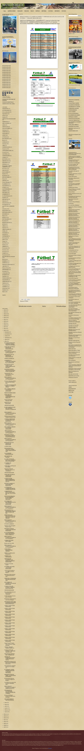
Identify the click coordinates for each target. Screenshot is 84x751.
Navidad (4, 220)
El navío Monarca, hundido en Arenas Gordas (74, 190)
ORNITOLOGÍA (5, 229)
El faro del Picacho (73, 176)
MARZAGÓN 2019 (6, 77)
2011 (5, 719)
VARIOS (4, 290)
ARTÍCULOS (5, 126)
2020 (5, 321)
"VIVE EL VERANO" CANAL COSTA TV (9, 648)
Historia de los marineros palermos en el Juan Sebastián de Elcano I (74, 210)
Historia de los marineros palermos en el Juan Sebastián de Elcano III (74, 218)
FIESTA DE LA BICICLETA (7, 403)
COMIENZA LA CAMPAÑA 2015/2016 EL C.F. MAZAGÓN (9, 361)
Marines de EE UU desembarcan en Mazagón (74, 321)
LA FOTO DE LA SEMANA (8, 206)
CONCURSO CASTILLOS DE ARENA (10, 466)
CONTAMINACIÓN (6, 150)
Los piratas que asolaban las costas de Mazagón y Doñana (75, 294)
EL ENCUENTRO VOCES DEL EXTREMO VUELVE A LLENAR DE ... (10, 409)
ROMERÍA (4, 261)
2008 (5, 725)
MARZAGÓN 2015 (6, 84)
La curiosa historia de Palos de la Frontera (75, 259)
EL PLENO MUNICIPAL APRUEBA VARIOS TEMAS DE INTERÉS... (9, 343)
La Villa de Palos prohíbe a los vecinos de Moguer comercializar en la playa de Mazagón (75, 284)
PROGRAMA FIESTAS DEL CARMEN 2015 (9, 654)
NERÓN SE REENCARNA (10, 392)
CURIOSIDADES (6, 155)
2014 (5, 714)
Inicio (5, 11)
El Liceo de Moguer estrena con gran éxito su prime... (9, 696)
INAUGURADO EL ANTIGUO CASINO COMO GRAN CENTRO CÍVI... (10, 450)
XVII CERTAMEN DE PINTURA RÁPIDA (9, 700)
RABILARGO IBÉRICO (73, 124)
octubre (6, 335)
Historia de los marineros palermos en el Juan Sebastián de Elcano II (74, 214)
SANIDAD (4, 262)
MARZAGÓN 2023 (6, 70)
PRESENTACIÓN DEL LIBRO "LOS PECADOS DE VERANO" (10, 675)
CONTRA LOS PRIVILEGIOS (8, 556)
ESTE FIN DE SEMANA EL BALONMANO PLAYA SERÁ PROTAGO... (9, 498)
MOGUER (26, 11)
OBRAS (4, 225)
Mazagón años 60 (72, 323)
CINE (3, 145)
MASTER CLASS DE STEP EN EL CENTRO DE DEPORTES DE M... (9, 435)
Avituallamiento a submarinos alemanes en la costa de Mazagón (75, 153)
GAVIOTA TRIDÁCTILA (74, 120)
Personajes (4, 237)
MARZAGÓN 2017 (6, 80)
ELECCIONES (5, 172)
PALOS (32, 11)
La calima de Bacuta (73, 251)
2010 (5, 721)
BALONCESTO (5, 138)
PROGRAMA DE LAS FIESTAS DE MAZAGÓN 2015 (9, 355)
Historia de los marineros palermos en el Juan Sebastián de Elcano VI (74, 229)
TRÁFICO (4, 283)
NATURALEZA (5, 219)
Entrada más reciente (25, 306)
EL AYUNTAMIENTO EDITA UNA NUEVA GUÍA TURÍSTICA (9, 533)
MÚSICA (4, 217)
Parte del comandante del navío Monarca (74, 355)
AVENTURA (5, 131)
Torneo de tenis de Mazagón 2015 (8, 400)
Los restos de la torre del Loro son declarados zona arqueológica (75, 305)
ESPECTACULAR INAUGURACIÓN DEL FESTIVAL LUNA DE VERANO (9, 517)
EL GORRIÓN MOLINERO (74, 115)
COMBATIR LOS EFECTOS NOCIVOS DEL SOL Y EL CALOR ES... (9, 493)
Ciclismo (4, 143)
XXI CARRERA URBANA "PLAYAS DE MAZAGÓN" (9, 428)
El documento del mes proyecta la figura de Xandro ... (9, 679)
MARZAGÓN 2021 (6, 74)
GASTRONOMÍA (6, 189)
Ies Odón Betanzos (6, 195)
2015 (5, 330)
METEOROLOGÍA (6, 212)
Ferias (3, 178)
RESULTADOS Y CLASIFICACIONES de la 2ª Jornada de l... (10, 537)
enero (6, 711)
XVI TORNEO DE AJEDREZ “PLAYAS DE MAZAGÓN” (10, 583)
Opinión (4, 227)
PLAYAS (4, 242)
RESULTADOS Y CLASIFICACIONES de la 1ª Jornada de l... (10, 546)
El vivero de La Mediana (74, 205)
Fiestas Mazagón (6, 182)
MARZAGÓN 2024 (6, 68)
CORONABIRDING (73, 110)
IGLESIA (4, 197)
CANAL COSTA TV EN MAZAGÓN (9, 606)
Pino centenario (72, 360)
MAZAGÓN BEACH (12, 5)
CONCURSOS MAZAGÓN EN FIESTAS (8, 550)
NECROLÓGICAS (6, 222)
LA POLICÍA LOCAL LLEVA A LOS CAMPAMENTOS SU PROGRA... (9, 366)
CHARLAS (4, 142)
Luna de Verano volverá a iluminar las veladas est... (10, 666)
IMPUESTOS (5, 199)
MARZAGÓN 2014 (6, 86)
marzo (6, 708)
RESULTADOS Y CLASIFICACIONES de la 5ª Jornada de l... (10, 439)
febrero (6, 709)
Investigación (5, 204)
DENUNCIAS (5, 160)
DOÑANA (38, 11)
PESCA (4, 239)
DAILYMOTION (72, 388)
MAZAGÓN (19, 11)
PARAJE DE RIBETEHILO (8, 102)
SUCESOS (64, 11)
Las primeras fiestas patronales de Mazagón (74, 288)
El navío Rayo (72, 191)
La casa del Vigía (72, 253)
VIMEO (70, 387)
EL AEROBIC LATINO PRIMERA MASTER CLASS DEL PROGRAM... (9, 671)
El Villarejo (71, 203)
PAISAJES (4, 232)
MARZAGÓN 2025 (6, 67)
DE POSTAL (5, 159)
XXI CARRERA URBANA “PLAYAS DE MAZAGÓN (9, 390)
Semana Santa (5, 267)
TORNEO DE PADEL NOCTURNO (8, 541)
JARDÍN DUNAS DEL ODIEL (8, 103)
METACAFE (71, 390)
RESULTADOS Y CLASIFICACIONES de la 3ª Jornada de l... (10, 521)
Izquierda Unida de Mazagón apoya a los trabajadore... (9, 469)
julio (6, 341)
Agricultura (5, 113)
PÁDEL (4, 231)
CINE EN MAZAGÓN (9, 405)
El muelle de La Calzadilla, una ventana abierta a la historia (74, 184)
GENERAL (4, 190)
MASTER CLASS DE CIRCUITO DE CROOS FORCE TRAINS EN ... (9, 370)
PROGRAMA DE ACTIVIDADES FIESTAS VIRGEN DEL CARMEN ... (9, 692)
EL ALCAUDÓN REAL (74, 113)
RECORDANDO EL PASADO (8, 256)
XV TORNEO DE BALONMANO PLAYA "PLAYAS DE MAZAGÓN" (10, 503)
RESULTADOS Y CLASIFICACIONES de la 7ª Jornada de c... (10, 424)
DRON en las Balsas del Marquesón (9, 554)
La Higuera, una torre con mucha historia (74, 267)
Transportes (5, 284)
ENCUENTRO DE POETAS (8, 457)
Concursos (4, 148)
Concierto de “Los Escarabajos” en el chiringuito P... (9, 374)
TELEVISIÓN (5, 279)
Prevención (4, 248)
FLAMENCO (5, 184)
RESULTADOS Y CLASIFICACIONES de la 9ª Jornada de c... (10, 378)
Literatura (4, 208)
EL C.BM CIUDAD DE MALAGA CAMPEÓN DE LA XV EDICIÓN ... (9, 460)
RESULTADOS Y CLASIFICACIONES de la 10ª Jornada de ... (10, 351)
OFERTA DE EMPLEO (9, 358)
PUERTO (4, 253)
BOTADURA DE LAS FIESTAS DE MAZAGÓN (9, 443)
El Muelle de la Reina (73, 187)
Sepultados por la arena (74, 375)
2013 (5, 715)
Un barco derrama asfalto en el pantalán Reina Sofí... (10, 382)
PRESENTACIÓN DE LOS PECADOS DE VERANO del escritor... (10, 662)
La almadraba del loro (73, 250)
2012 (5, 717)
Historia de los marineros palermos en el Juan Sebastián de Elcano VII (74, 233)
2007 (5, 727)
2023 (5, 315)
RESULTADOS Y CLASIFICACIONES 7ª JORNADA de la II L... (10, 687)
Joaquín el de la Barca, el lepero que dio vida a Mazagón (74, 243)
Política (4, 244)
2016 (5, 328)
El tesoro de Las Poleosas (74, 201)
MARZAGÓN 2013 (6, 87)
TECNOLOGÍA (5, 278)
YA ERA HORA (7, 446)
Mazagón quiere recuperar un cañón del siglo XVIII (75, 336)
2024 (5, 313)
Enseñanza (4, 175)
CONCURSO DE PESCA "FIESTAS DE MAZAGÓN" (9, 475)
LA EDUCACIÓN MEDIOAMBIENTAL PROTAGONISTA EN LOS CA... (9, 480)
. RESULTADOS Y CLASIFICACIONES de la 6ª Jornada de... (10, 431)
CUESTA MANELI (6, 97)
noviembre (7, 333)
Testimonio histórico (73, 377)
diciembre (7, 332)
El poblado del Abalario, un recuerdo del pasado (75, 197)
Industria (4, 201)
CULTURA (50, 11)
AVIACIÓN (4, 133)
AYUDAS (4, 136)
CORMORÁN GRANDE (74, 108)
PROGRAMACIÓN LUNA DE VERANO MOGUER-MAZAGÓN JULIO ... (10, 602)
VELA (3, 291)
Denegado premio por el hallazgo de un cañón (74, 161)
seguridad (4, 266)
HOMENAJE (5, 194)
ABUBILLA (71, 101)
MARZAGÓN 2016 (6, 82)
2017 (5, 326)
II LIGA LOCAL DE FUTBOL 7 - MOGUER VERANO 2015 (9, 651)
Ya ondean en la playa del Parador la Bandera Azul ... (10, 683)
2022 (5, 317)
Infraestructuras (5, 202)
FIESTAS (4, 180)
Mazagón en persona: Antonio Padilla (73, 327)
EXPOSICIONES (6, 177)
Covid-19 (4, 152)
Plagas (3, 241)
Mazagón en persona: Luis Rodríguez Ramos (74, 330)
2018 (5, 325)
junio (6, 702)
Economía (4, 168)
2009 (5, 723)
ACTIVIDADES (5, 110)
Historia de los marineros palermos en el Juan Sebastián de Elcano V (74, 225)
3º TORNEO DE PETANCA (7, 464)
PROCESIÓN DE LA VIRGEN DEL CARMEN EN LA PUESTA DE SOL (10, 512)
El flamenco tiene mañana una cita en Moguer (10, 599)
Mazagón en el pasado (73, 325)
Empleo (4, 173)
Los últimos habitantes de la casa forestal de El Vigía (75, 318)
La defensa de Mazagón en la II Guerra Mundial (75, 264)
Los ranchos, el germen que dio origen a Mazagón (74, 303)
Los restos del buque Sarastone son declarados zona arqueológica (74, 309)
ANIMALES (5, 121)
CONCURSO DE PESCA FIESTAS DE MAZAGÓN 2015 (9, 347)
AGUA (3, 115)
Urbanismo (4, 288)
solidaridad (4, 273)
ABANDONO (5, 108)
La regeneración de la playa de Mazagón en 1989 (75, 276)
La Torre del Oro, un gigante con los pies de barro (75, 280)
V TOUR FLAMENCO (9, 523)
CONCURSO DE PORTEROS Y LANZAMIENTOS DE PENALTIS (9, 396)
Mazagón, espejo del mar (74, 340)
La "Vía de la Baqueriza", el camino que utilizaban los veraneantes (74, 247)
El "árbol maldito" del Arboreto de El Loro (73, 165)
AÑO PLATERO (5, 123)
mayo (6, 704)
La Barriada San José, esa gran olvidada (9, 596)
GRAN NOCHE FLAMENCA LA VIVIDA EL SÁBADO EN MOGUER (9, 560)
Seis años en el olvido (73, 374)
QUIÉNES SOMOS (12, 11)
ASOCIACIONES (6, 128)
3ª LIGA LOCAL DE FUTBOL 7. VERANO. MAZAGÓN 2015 (9, 587)
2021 (5, 319)
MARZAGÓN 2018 (6, 79)
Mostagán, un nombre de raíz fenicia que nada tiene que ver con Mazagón (75, 346)
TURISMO (4, 286)
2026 (5, 310)
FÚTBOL (26, 301)
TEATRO (4, 276)
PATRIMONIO (5, 236)
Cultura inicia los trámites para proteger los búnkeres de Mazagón (75, 157)
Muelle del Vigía (72, 348)
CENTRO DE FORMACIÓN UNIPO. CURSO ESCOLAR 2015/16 (9, 658)
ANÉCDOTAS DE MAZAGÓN (8, 118)
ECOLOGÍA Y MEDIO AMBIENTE (7, 166)
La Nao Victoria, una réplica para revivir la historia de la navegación (75, 272)
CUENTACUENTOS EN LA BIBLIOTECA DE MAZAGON (9, 420)
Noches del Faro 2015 (9, 543)
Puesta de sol (5, 254)
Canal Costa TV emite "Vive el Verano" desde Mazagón (9, 644)
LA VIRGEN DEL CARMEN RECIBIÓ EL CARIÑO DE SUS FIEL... (10, 488)
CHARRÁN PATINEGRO (74, 104)
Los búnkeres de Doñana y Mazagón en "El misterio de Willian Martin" (75, 291)
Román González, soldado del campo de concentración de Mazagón (75, 365)
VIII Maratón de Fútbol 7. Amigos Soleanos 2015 (10, 417)
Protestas (4, 249)
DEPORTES (57, 11)
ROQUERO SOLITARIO (74, 126)
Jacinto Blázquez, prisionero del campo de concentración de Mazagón (75, 239)
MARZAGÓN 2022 (6, 72)
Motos (3, 215)
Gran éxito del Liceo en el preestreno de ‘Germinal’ (10, 593)
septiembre (7, 337)
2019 (5, 323)
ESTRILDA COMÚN (73, 116)
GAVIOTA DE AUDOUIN (74, 118)
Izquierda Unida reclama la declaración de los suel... (9, 575)
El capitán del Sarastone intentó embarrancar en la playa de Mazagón (74, 168)
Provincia (4, 251)
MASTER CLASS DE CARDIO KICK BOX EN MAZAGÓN (10, 529)
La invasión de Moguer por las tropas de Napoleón (74, 269)
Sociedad (4, 271)
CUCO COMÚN (72, 111)
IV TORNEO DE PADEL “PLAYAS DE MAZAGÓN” (9, 567)
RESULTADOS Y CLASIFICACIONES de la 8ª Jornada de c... (10, 413)
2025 (5, 312)
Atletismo (4, 130)
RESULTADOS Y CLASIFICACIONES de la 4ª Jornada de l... (10, 507)
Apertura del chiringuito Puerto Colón (9, 526)
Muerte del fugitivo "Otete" (74, 350)
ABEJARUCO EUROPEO (74, 99)
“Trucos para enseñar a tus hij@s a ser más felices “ (9, 571)
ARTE (3, 125)
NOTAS (4, 224)
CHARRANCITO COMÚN (74, 106)
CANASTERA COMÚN (74, 103)
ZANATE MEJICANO (73, 130)
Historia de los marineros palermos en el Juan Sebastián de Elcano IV (74, 222)
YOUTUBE (71, 392)
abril (6, 706)
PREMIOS (4, 246)
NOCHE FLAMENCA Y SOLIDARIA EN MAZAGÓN (9, 484)
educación (4, 170)
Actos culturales (6, 112)
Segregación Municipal (7, 264)
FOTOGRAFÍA (5, 185)
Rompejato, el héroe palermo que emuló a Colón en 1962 (75, 369)
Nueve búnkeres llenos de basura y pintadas (74, 353)
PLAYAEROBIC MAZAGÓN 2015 (8, 454)
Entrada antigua (61, 306)
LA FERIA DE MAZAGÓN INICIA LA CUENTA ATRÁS (10, 386)
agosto (6, 339)
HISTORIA (44, 11)
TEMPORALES (5, 281)
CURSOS (4, 157)
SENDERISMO (5, 269)
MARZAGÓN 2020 (6, 75)
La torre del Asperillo (73, 278)
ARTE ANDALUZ (72, 382)
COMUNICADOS (6, 147)
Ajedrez (4, 117)
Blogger (50, 748)
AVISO (3, 135)
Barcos (3, 140)
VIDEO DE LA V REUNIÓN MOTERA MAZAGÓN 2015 (10, 579)
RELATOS (4, 259)
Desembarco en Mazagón (74, 162)
